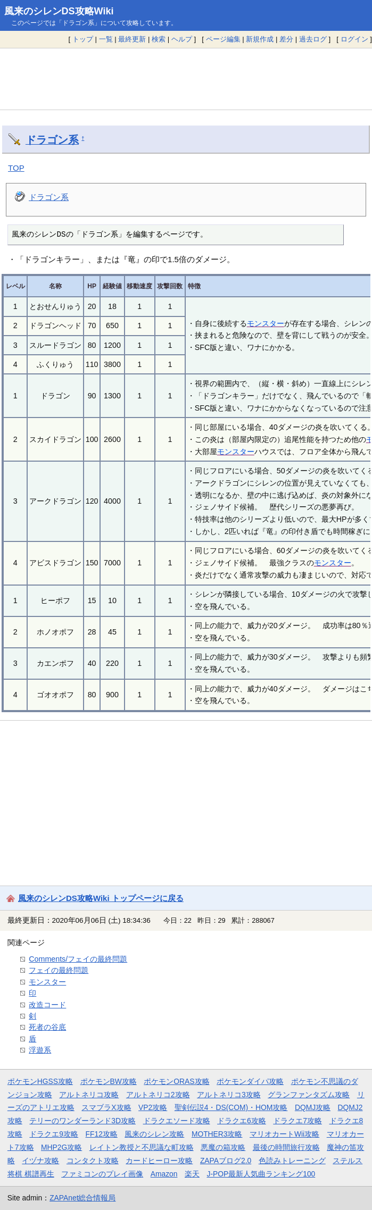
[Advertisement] (186, 78)
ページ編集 (223, 39)
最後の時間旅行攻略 (286, 1147)
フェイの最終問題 (58, 970)
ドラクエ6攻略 (241, 1120)
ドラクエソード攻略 (176, 1120)
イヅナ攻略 (40, 1160)
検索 (159, 39)
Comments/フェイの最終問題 (78, 959)
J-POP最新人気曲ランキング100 (260, 1174)
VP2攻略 (152, 1107)
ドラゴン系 (52, 140)
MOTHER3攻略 (217, 1134)
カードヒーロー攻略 (159, 1160)
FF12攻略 (102, 1134)
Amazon (164, 1174)
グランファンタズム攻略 (309, 1094)
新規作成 (260, 39)
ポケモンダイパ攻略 (250, 1081)
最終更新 (132, 39)
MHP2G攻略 (61, 1147)
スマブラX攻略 (106, 1107)
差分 (286, 39)
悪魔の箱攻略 (223, 1147)
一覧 (106, 39)
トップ (82, 39)
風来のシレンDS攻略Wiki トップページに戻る (101, 898)
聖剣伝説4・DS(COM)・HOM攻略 (231, 1107)
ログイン (354, 39)
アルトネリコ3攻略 (229, 1094)
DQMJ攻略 (312, 1107)
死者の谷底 (47, 1027)
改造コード (47, 1004)
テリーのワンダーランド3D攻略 (82, 1120)
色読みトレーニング (292, 1160)
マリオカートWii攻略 (284, 1134)
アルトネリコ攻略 (89, 1094)
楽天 (192, 1174)
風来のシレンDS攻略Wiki (59, 11)
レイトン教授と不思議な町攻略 (141, 1147)
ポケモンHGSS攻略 (40, 1081)
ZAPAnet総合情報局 (82, 1198)
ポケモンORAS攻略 (176, 1081)
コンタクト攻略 (93, 1160)
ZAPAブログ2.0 (225, 1160)
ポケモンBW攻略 (108, 1081)
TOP (16, 167)
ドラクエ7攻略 (297, 1120)
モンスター (265, 323)
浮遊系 (40, 1050)
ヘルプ (181, 39)
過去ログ (313, 39)
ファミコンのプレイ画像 (102, 1174)
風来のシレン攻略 (154, 1134)
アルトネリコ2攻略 (158, 1094)
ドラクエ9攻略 (53, 1134)
